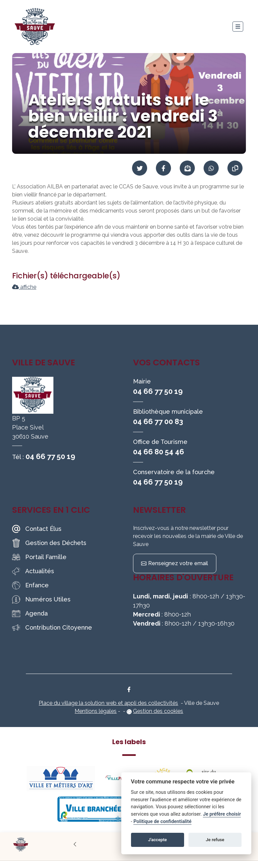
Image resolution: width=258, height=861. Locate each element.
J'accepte (157, 839)
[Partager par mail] (187, 168)
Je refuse (215, 839)
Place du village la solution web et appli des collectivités (108, 703)
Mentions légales (96, 711)
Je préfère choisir (222, 814)
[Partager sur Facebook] (163, 168)
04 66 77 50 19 (50, 456)
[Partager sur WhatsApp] (211, 168)
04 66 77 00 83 (158, 421)
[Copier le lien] (235, 168)
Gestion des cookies (158, 711)
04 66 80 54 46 (158, 451)
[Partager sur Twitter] (139, 168)
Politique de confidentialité (162, 821)
